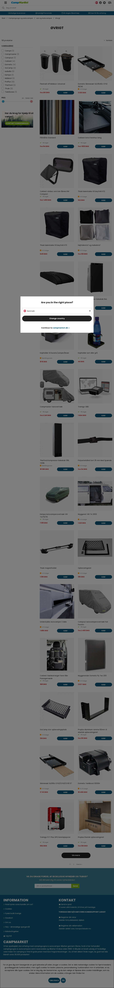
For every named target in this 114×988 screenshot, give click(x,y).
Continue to (55, 328)
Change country (57, 318)
